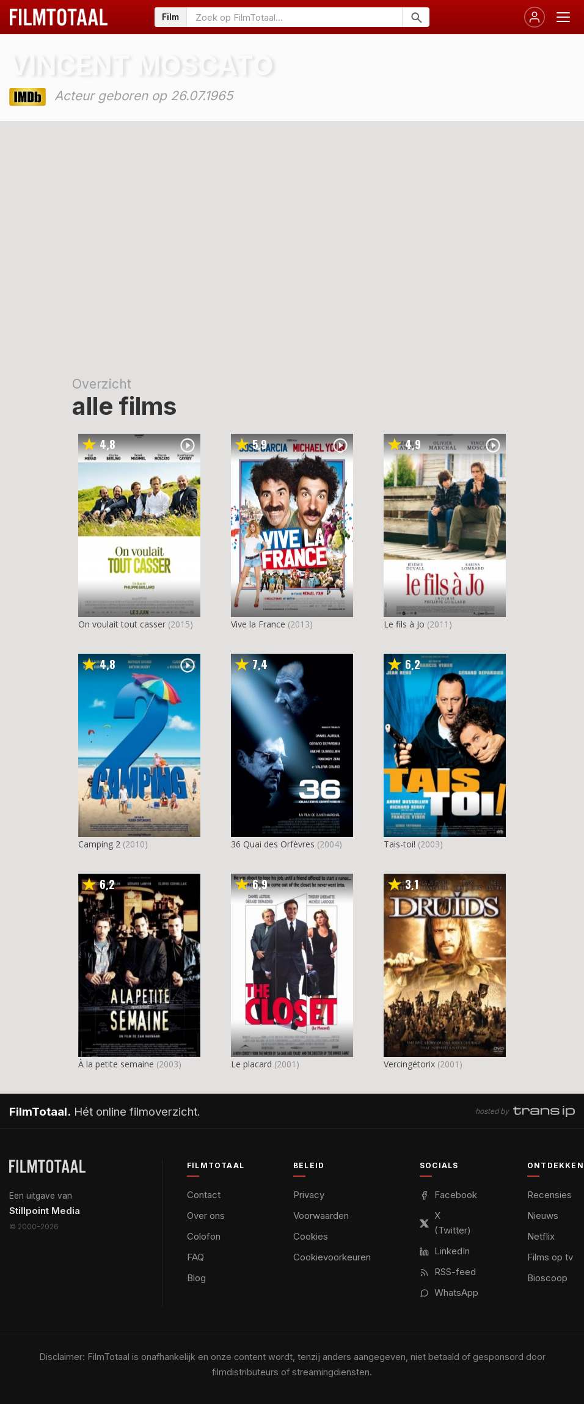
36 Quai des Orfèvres (273, 844)
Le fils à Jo (404, 624)
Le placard (251, 1064)
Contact (204, 1195)
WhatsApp (449, 1292)
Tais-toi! (399, 844)
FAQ (195, 1257)
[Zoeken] (415, 17)
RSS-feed (448, 1272)
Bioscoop (547, 1278)
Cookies (310, 1236)
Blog (196, 1278)
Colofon (204, 1236)
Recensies (549, 1195)
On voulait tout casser (122, 624)
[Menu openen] (563, 17)
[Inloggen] (534, 17)
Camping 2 (99, 844)
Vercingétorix (409, 1064)
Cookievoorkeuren (332, 1257)
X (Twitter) (445, 1223)
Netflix (541, 1236)
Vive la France (258, 624)
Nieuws (542, 1215)
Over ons (206, 1215)
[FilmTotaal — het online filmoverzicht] (47, 1166)
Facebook (448, 1195)
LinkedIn (445, 1251)
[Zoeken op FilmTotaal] (294, 17)
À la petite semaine (116, 1064)
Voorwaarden (321, 1215)
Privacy (308, 1195)
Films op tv (550, 1257)
